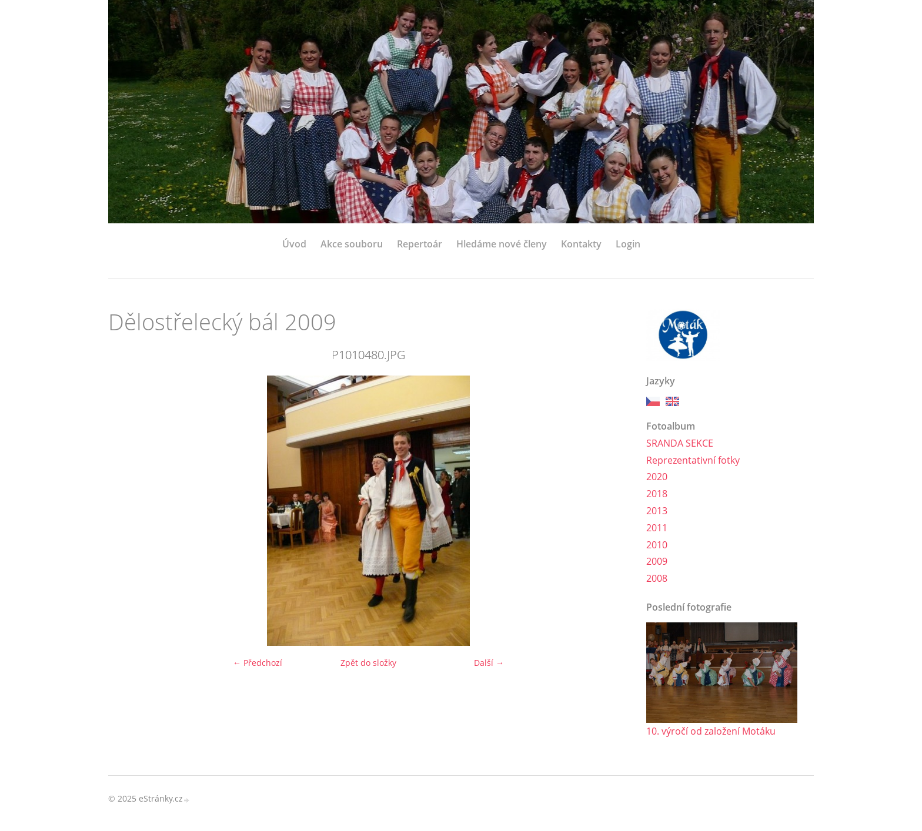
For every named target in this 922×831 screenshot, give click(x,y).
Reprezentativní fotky (693, 460)
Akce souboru (351, 243)
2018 (656, 493)
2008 (656, 578)
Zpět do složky (368, 662)
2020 (656, 476)
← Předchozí (257, 662)
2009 (656, 561)
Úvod (294, 243)
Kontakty (581, 243)
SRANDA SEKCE (679, 443)
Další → (489, 662)
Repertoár (419, 243)
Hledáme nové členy (501, 243)
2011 (656, 527)
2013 (656, 510)
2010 (656, 544)
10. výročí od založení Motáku (711, 731)
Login (628, 243)
